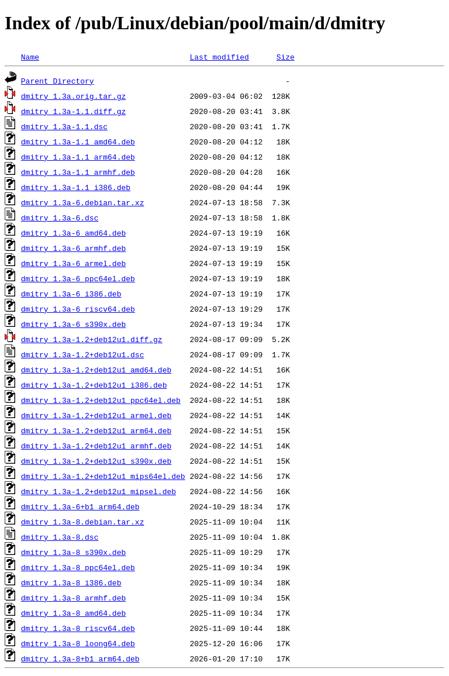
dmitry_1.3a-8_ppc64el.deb (78, 567)
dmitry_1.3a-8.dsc (60, 537)
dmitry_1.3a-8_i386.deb (71, 582)
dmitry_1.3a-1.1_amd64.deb (78, 141)
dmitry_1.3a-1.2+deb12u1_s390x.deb (96, 461)
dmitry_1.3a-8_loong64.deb (78, 643)
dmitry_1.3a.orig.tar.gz (73, 96)
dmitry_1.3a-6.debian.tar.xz (82, 202)
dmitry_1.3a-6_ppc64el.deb (78, 278)
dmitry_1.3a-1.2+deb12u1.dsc (82, 354)
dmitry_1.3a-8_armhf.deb (73, 597)
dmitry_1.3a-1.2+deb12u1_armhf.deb (96, 445)
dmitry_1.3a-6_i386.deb (71, 293)
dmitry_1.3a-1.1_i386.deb (75, 187)
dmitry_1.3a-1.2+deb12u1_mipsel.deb (98, 491)
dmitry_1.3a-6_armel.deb (73, 263)
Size (286, 56)
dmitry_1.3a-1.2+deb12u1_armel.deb (96, 415)
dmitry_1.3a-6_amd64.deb (73, 232)
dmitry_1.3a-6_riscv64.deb (78, 308)
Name (30, 56)
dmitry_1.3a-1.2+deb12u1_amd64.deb (96, 369)
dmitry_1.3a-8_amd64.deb (73, 613)
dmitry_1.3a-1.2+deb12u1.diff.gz (92, 339)
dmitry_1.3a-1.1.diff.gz (73, 111)
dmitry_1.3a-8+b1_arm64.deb (80, 658)
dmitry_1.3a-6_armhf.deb (73, 248)
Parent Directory (57, 80)
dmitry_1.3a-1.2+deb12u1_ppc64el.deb (101, 400)
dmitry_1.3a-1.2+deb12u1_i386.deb (94, 385)
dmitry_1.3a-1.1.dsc (64, 126)
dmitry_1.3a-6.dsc (60, 217)
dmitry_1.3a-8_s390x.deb (73, 552)
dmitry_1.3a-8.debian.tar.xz (82, 521)
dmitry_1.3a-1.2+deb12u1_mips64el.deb (103, 476)
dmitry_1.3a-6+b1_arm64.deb (80, 506)
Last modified (218, 56)
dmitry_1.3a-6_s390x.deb (73, 324)
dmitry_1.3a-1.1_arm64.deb (78, 156)
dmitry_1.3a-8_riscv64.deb (78, 628)
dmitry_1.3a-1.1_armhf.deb (78, 172)
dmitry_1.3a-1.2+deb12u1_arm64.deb (96, 430)
